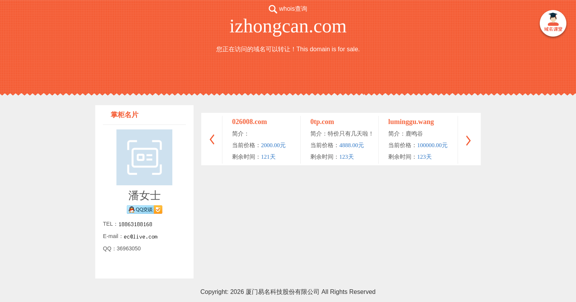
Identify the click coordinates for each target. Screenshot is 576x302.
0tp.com (322, 122)
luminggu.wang (411, 122)
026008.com (249, 122)
